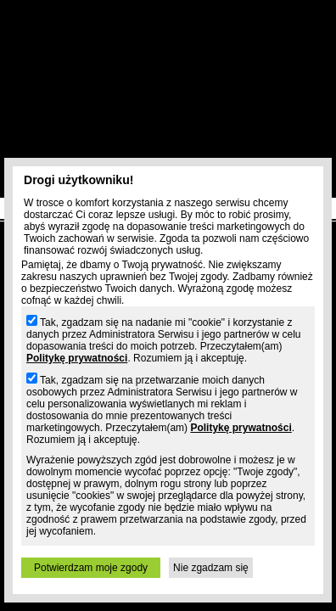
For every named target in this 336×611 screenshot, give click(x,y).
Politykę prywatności (76, 358)
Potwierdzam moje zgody (91, 568)
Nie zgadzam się (211, 568)
